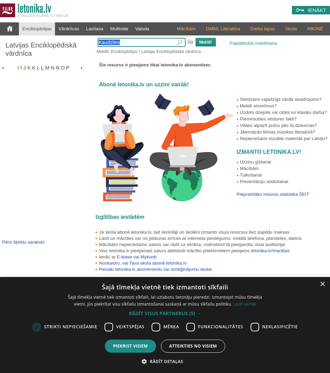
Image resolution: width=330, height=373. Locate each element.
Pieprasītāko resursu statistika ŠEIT (272, 194)
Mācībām (186, 28)
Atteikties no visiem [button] (193, 346)
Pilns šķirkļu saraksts (23, 242)
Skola (291, 28)
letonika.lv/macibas (270, 250)
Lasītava (94, 28)
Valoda (142, 28)
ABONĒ (315, 28)
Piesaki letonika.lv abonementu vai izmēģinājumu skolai (155, 269)
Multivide (119, 28)
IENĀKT (317, 10)
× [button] (322, 284)
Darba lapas (262, 28)
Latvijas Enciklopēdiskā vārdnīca (41, 49)
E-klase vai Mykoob (137, 256)
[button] (165, 313)
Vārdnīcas (68, 28)
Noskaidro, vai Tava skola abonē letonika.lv (143, 263)
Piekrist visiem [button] (130, 346)
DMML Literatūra (223, 28)
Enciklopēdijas (37, 28)
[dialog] (165, 325)
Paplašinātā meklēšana (253, 43)
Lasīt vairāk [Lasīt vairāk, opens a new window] (244, 304)
